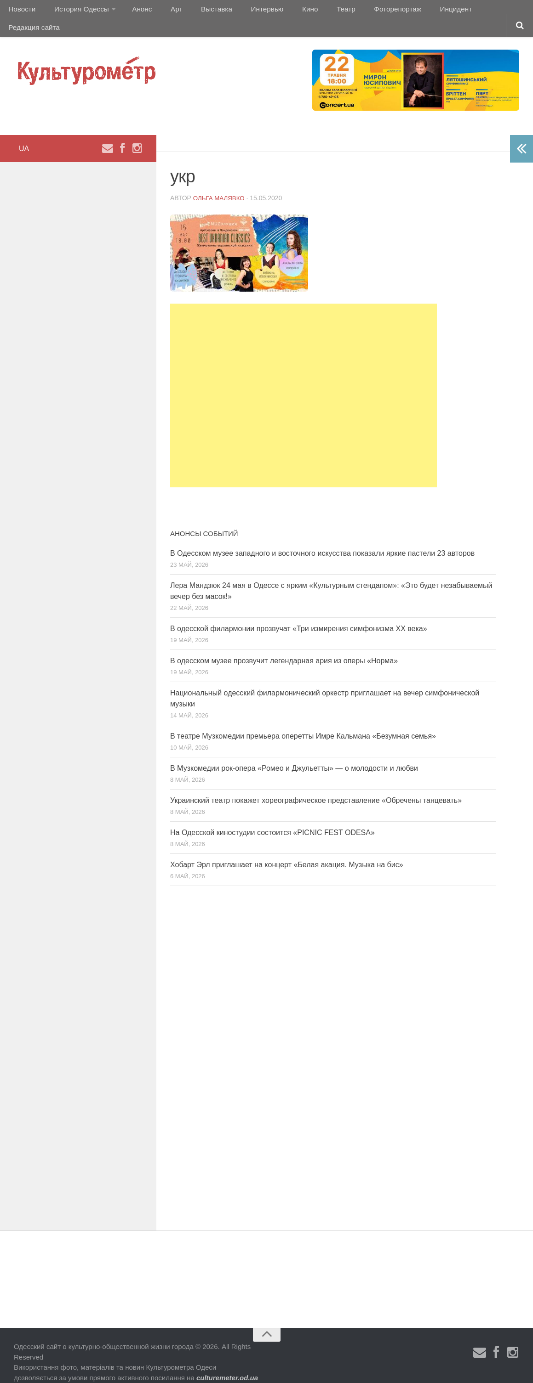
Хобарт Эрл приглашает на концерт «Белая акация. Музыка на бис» (286, 851)
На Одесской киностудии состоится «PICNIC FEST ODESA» (272, 819)
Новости (20, 11)
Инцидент (416, 11)
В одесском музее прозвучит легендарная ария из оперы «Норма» (284, 647)
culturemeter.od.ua (227, 1363)
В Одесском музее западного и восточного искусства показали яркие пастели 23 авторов (322, 539)
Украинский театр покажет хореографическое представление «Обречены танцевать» (316, 786)
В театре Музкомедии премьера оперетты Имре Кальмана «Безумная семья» (303, 722)
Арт (164, 11)
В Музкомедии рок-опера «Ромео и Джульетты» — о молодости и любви (294, 754)
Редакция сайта (473, 11)
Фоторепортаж (362, 11)
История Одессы (76, 11)
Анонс (134, 11)
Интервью (246, 11)
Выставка (199, 11)
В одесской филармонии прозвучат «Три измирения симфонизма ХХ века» (298, 615)
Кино (283, 11)
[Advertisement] (303, 382)
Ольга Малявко (220, 184)
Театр (315, 11)
